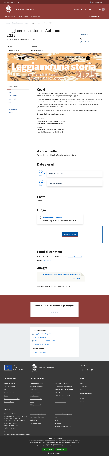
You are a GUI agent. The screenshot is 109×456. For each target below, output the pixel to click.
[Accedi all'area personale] (96, 2)
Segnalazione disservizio (37, 417)
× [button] (107, 437)
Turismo (32, 402)
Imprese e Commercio (36, 393)
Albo (56, 417)
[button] (54, 453)
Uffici (5, 390)
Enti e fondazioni (9, 393)
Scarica (76, 279)
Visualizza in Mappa (70, 234)
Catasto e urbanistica (36, 399)
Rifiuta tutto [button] (61, 449)
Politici (6, 396)
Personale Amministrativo (12, 399)
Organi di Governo (9, 384)
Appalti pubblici (34, 396)
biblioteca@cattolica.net (75, 257)
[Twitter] (83, 9)
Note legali (58, 423)
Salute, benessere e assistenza (64, 396)
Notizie (82, 384)
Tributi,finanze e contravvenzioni (64, 390)
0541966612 (47, 260)
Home (8, 23)
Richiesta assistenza (35, 423)
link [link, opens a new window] (71, 446)
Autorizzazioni (59, 399)
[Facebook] (79, 9)
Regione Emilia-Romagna (11, 2)
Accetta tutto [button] (48, 449)
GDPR (56, 420)
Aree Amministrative (10, 387)
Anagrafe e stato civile (36, 384)
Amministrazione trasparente (63, 414)
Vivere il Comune (17, 23)
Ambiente (57, 393)
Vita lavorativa (34, 390)
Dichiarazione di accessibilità (63, 426)
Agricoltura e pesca (60, 402)
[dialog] (54, 446)
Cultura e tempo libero (36, 387)
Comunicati (83, 387)
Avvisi (82, 390)
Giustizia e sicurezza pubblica (63, 387)
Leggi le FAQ (33, 420)
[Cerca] (102, 9)
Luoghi (82, 398)
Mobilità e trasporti (35, 405)
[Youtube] (87, 9)
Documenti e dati (9, 402)
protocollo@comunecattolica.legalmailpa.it (17, 434)
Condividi (84, 31)
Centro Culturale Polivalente (52, 217)
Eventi (26, 23)
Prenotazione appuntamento (38, 414)
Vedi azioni (84, 35)
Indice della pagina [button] (13, 87)
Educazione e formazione (62, 384)
